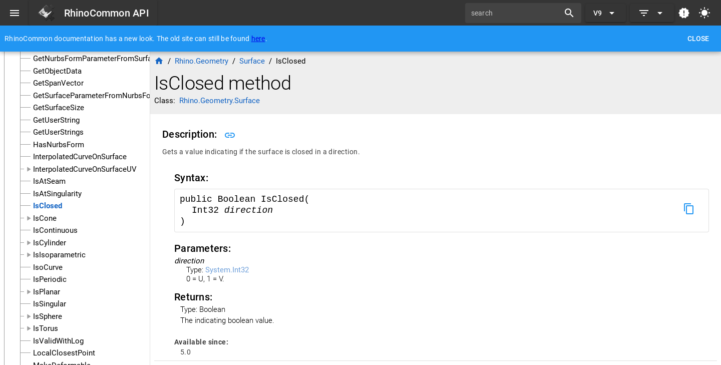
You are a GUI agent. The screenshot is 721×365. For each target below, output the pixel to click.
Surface (252, 61)
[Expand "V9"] (605, 13)
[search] (515, 13)
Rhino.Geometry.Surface (219, 100)
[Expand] (652, 13)
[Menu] (14, 13)
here (258, 39)
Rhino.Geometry (201, 61)
